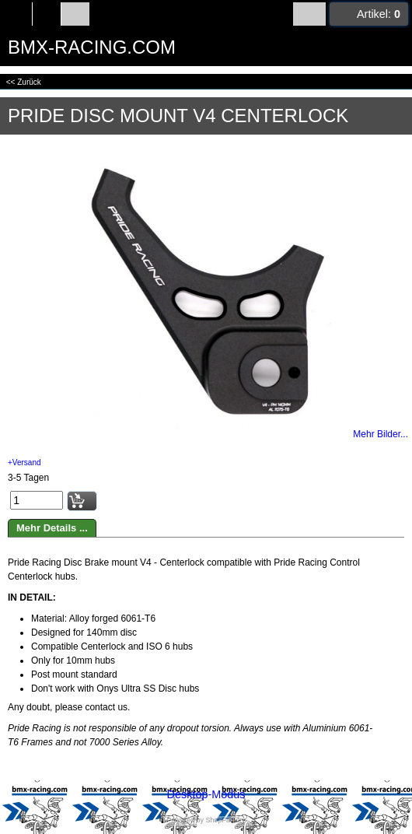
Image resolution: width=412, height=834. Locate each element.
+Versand (24, 462)
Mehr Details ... (52, 528)
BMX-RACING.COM (92, 47)
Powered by (185, 820)
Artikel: (378, 14)
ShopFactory (225, 820)
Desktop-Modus (206, 794)
